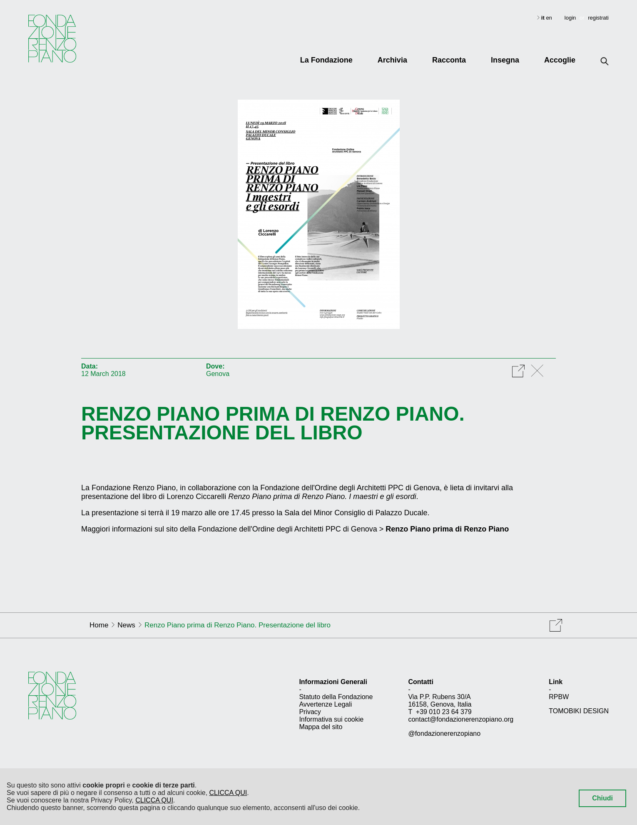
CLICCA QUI (228, 792)
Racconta (449, 60)
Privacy (310, 711)
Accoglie (559, 60)
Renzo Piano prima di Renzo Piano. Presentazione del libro (273, 423)
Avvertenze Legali (325, 704)
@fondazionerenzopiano (444, 733)
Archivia (392, 60)
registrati (598, 18)
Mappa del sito (320, 726)
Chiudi (602, 798)
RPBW (559, 696)
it (543, 18)
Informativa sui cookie (331, 719)
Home (99, 625)
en (549, 18)
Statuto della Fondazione (336, 696)
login (570, 18)
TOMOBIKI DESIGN (579, 711)
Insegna (505, 60)
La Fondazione (326, 60)
